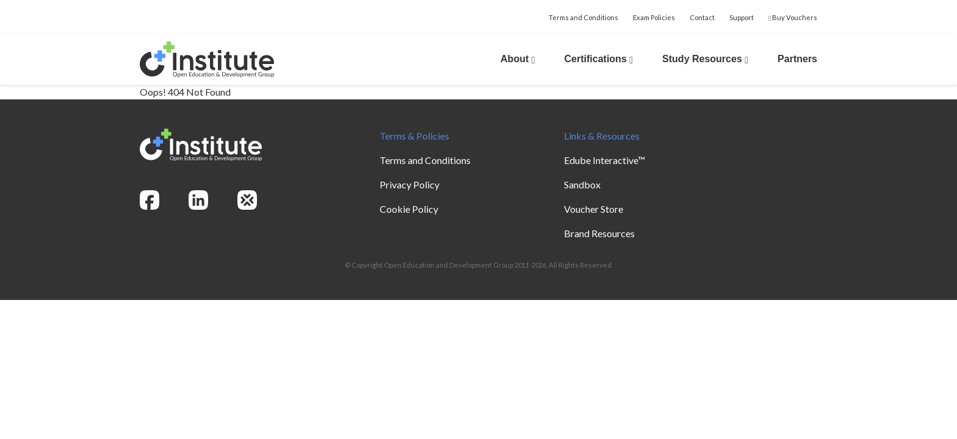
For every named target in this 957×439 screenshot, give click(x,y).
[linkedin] (198, 200)
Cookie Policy (409, 209)
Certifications (599, 59)
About (517, 59)
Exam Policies (654, 17)
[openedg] (247, 200)
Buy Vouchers (792, 17)
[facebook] (149, 200)
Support (741, 17)
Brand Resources (599, 233)
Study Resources (705, 59)
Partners (797, 59)
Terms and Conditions (583, 17)
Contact (702, 17)
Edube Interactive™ (604, 160)
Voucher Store (593, 209)
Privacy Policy (409, 184)
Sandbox (582, 184)
